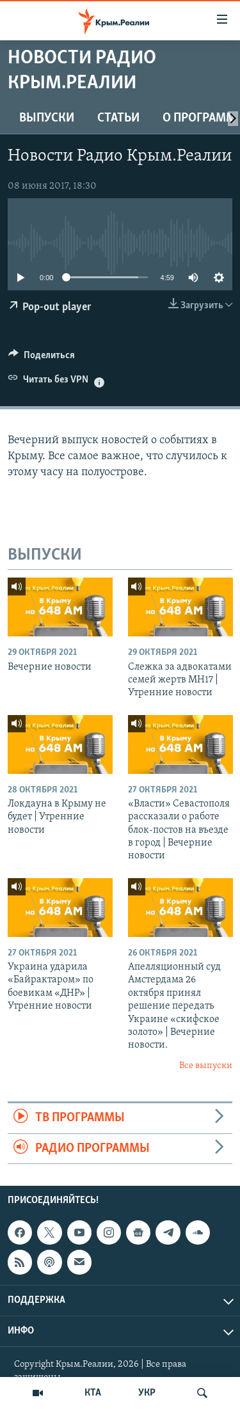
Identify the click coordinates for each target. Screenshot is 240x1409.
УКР (147, 1393)
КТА (92, 1393)
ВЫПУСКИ (46, 118)
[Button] (41, 358)
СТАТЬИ (118, 118)
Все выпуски (205, 1066)
